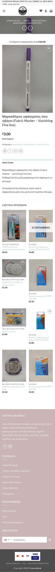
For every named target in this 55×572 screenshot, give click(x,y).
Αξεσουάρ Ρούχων (11, 482)
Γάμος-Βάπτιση (10, 488)
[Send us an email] (10, 446)
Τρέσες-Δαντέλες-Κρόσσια (16, 470)
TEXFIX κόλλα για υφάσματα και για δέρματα (13, 248)
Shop (25, 20)
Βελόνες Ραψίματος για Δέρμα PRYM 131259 (39, 338)
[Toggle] (51, 465)
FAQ (4, 516)
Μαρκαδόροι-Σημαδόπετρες (27, 23)
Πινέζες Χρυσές (9, 331)
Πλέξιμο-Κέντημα (11, 476)
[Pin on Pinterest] (20, 150)
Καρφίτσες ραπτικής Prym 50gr (13, 387)
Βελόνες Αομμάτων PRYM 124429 (40, 297)
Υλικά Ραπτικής (38, 20)
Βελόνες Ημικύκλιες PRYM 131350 (40, 387)
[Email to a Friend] (15, 150)
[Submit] (50, 540)
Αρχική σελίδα (14, 20)
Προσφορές (8, 493)
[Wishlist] (40, 11)
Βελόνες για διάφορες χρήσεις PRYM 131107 (39, 248)
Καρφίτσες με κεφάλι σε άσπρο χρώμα (12, 283)
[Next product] (24, 28)
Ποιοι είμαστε (9, 510)
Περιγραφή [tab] (7, 162)
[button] (4, 10)
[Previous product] (30, 28)
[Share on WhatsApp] (4, 150)
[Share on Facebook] (10, 150)
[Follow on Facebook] (4, 446)
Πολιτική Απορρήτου (12, 522)
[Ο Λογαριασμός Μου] (45, 11)
